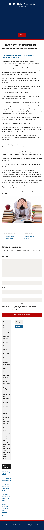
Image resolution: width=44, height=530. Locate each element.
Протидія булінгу (6, 376)
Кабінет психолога (6, 382)
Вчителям (6, 353)
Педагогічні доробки (6, 363)
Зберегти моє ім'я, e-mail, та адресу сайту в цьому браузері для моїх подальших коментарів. (20, 308)
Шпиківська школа (22, 3)
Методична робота (6, 337)
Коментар (6, 256)
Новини (5, 413)
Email (4, 287)
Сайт (3, 296)
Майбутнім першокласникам (6, 420)
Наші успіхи (5, 370)
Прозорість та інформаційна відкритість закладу (6, 327)
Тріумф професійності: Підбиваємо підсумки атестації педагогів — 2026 (6, 510)
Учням (5, 349)
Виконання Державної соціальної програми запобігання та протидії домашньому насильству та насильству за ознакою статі (6, 443)
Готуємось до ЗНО (6, 389)
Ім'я (3, 279)
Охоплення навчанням (6, 405)
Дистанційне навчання (6, 396)
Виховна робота (5, 344)
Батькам (5, 358)
